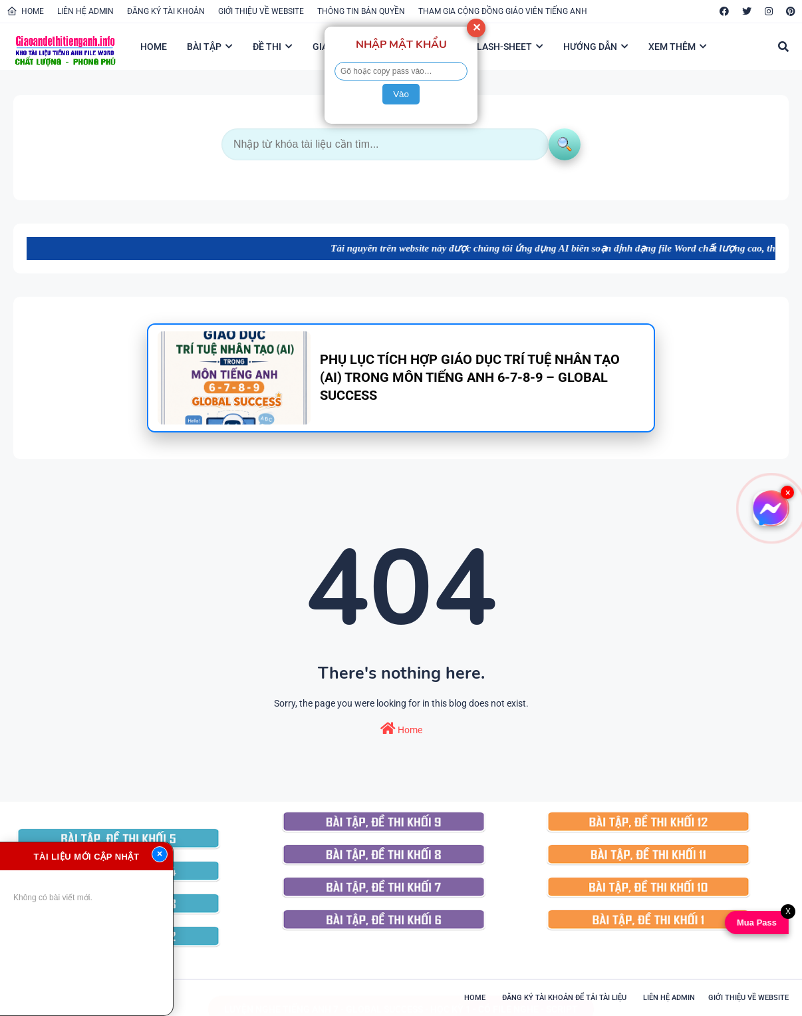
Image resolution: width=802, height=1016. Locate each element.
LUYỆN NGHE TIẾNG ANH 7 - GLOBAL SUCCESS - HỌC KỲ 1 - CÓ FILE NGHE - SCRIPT (401, 996)
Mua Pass (755, 923)
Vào (401, 94)
